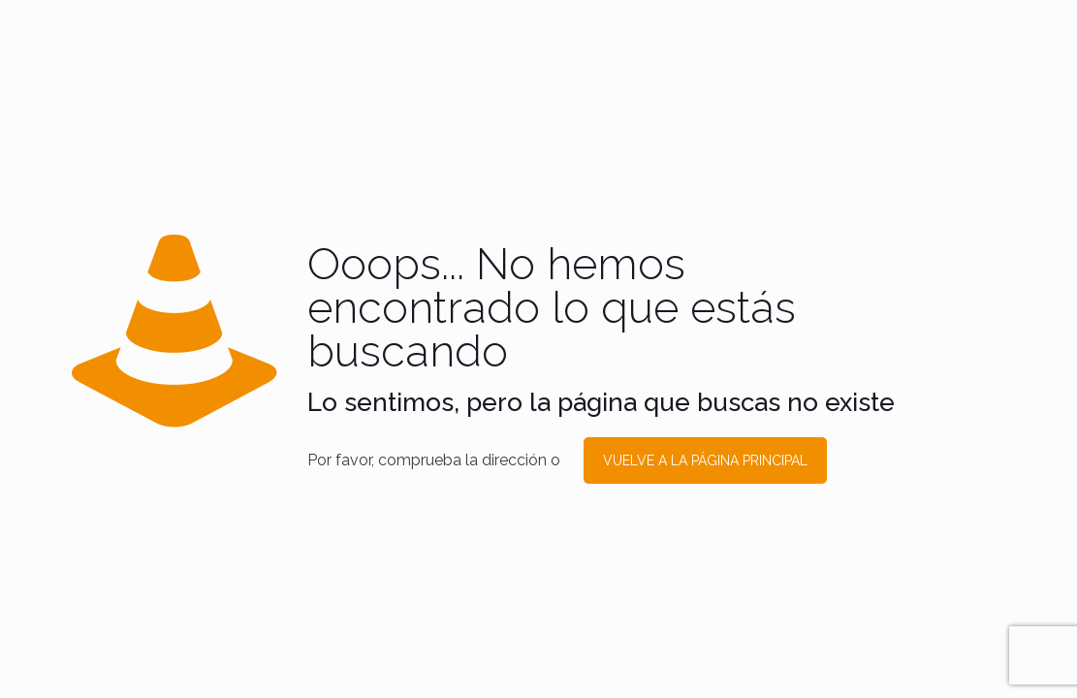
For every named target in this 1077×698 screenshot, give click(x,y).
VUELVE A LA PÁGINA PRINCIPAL (705, 460)
